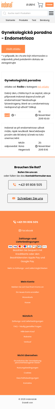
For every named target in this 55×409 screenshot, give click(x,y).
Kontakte (27, 383)
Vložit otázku (13, 49)
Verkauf (27, 342)
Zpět (7, 115)
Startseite (10, 20)
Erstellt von (27, 403)
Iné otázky (43, 87)
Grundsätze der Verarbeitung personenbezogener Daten (27, 362)
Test (34, 20)
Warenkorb (27, 297)
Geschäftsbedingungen (27, 378)
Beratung (44, 20)
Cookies (27, 373)
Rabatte (27, 337)
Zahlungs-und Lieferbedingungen (27, 321)
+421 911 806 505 (27, 184)
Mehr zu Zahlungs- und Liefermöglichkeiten (27, 268)
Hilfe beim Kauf (27, 332)
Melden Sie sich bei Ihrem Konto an (27, 287)
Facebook (26, 230)
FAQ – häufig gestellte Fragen (27, 327)
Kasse (49, 5)
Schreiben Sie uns (27, 198)
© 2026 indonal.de (27, 399)
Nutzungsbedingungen (27, 368)
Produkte (23, 20)
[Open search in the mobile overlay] (24, 13)
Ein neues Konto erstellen (27, 292)
